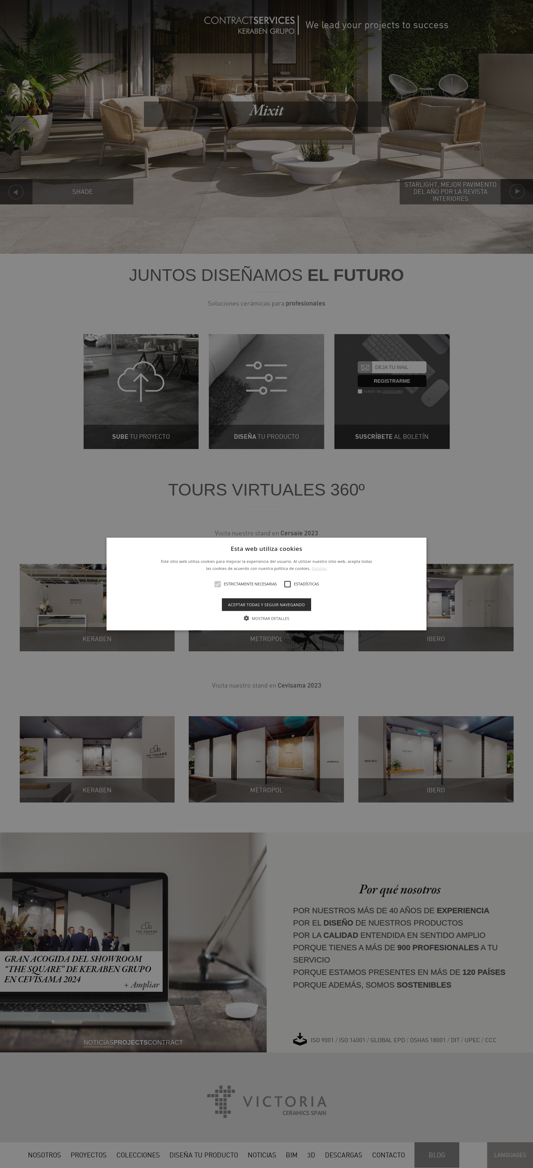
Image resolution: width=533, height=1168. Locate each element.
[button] (266, 584)
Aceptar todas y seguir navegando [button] (266, 604)
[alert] (266, 584)
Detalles (319, 568)
